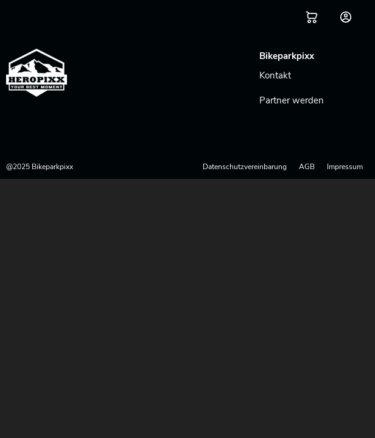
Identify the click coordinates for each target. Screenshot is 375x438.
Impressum (345, 167)
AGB (307, 167)
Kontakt (275, 75)
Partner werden (291, 100)
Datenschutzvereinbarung (245, 167)
